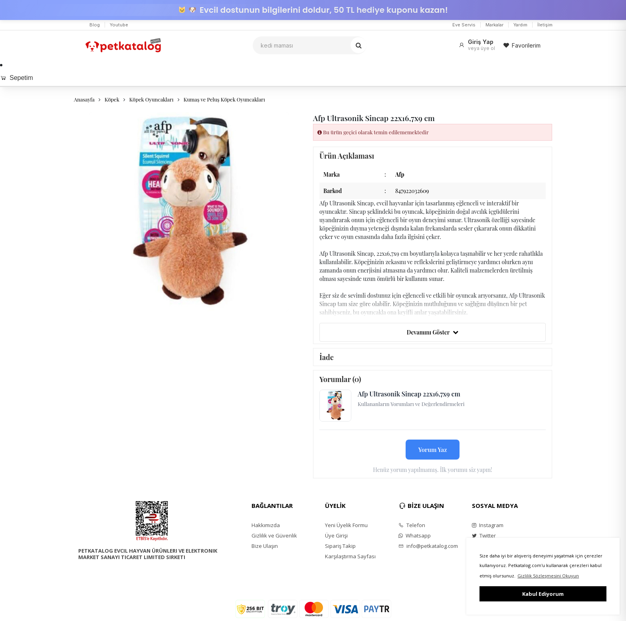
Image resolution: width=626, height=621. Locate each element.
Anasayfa (84, 99)
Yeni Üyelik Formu (346, 525)
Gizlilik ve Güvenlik (274, 535)
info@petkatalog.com (428, 546)
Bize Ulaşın (265, 546)
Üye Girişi (336, 535)
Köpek (112, 99)
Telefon (411, 525)
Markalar (494, 25)
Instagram (487, 525)
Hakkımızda (266, 525)
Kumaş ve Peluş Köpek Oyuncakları (224, 99)
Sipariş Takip (340, 546)
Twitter (484, 535)
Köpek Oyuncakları (151, 99)
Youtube (119, 25)
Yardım (520, 25)
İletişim (545, 25)
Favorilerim (522, 45)
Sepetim (16, 77)
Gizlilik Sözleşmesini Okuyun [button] (548, 576)
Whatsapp (414, 535)
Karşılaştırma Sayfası (350, 556)
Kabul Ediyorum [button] (543, 593)
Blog (94, 25)
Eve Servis (463, 25)
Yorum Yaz (432, 450)
